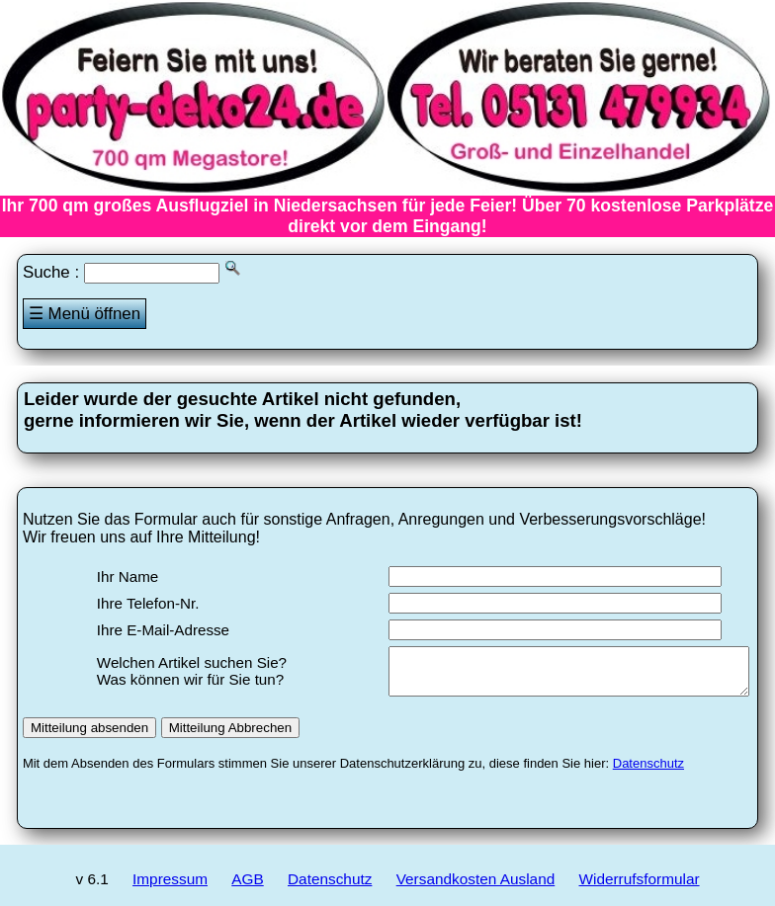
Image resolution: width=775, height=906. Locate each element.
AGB (247, 887)
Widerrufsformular (639, 887)
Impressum (170, 887)
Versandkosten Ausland (476, 887)
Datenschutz (648, 772)
